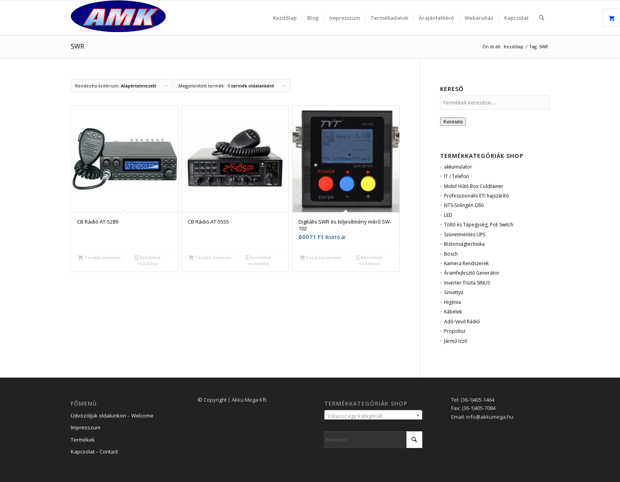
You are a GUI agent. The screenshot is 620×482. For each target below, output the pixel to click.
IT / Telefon (456, 176)
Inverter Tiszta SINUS (467, 282)
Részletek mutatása (148, 260)
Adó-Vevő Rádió (462, 321)
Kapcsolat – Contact (94, 451)
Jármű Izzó (455, 341)
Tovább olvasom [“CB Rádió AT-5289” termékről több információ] (99, 258)
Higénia (452, 302)
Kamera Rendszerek (466, 263)
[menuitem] (285, 17)
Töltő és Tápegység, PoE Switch (478, 224)
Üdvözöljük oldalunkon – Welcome (112, 415)
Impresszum (85, 427)
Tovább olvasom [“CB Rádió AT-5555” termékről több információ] (210, 258)
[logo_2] (118, 17)
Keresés (453, 122)
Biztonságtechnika (464, 244)
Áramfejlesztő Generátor (471, 272)
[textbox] (373, 415)
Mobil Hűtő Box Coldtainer (473, 186)
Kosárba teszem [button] (321, 258)
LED (448, 215)
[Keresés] (541, 17)
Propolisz (454, 331)
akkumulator (458, 166)
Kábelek (453, 311)
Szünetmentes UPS (464, 234)
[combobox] (373, 415)
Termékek (83, 439)
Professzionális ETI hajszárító (476, 195)
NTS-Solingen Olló (464, 205)
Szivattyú (453, 292)
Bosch (451, 253)
